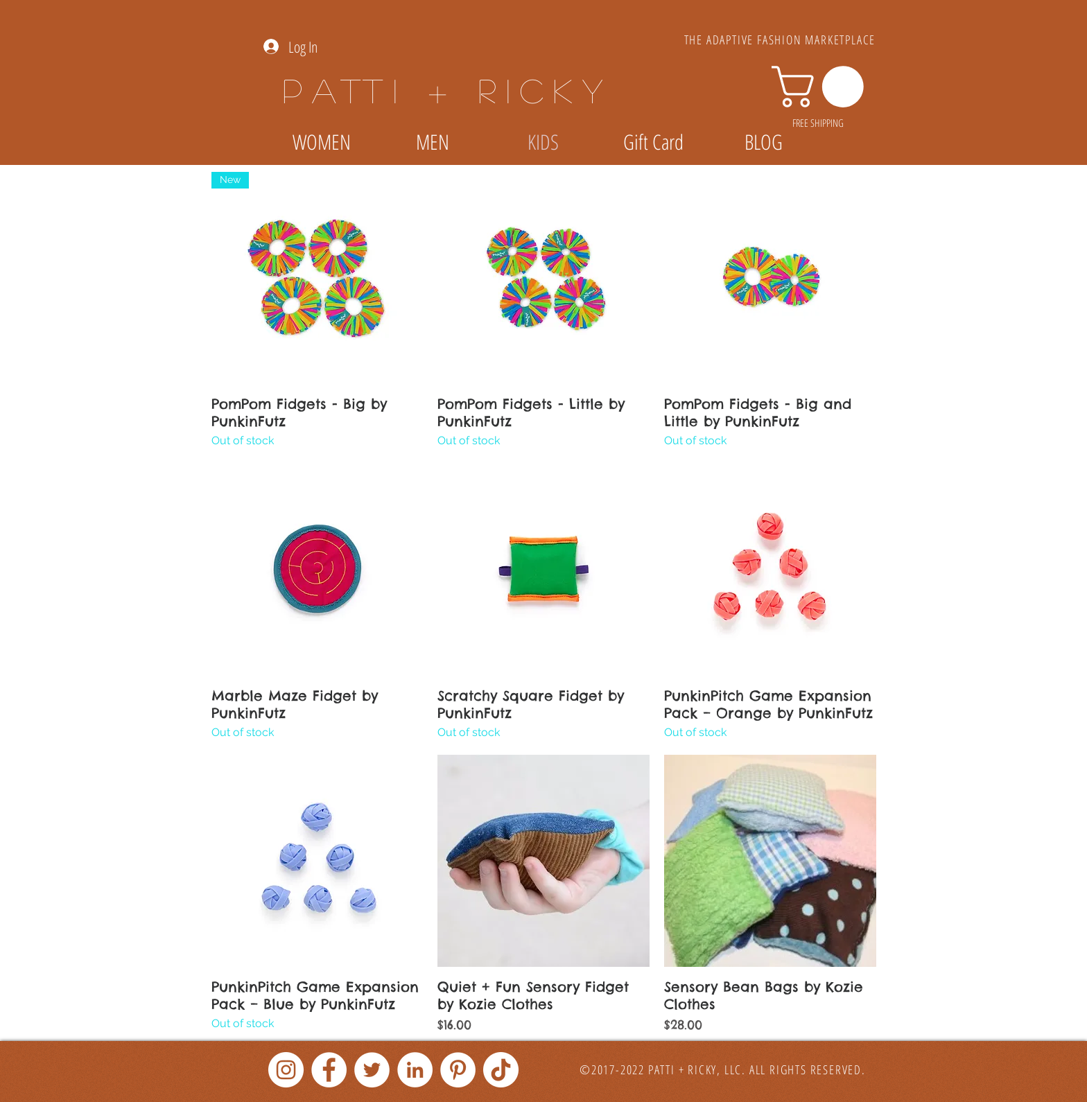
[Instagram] (286, 1069)
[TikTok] (501, 1069)
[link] (822, 86)
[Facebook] (329, 1069)
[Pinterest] (458, 1069)
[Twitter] (372, 1069)
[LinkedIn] (415, 1069)
